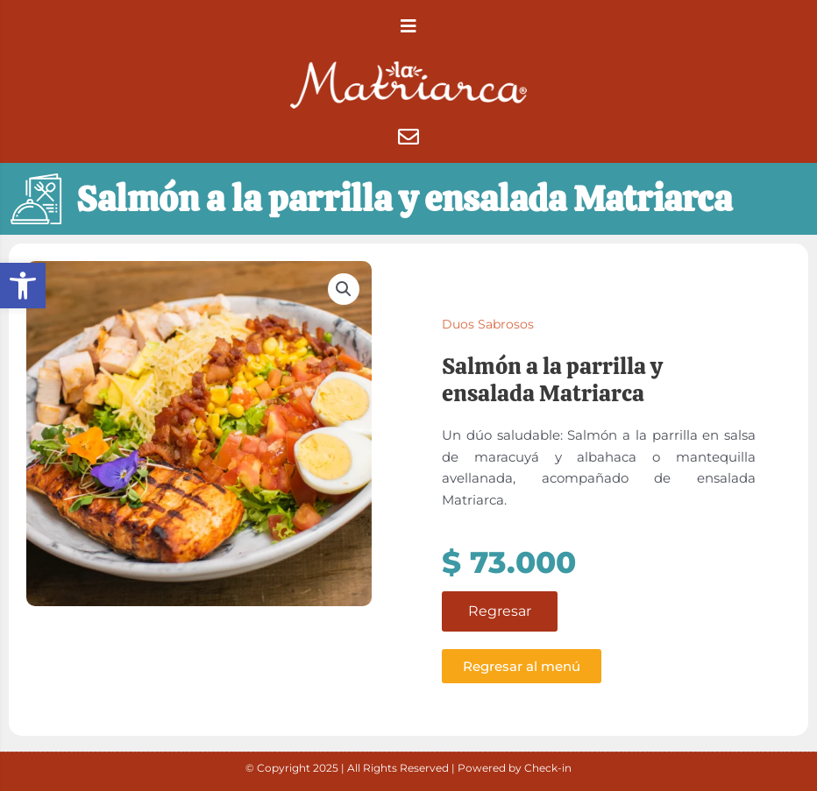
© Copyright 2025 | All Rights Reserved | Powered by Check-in (408, 767)
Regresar (499, 618)
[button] (23, 285)
